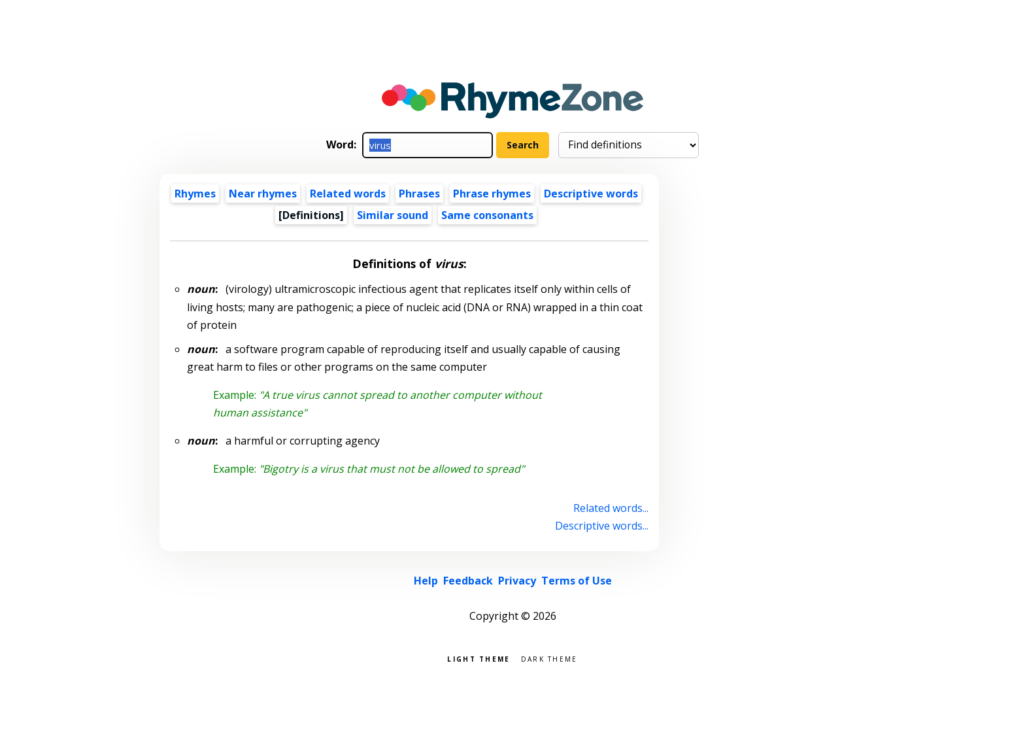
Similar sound (392, 215)
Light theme (478, 658)
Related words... (610, 508)
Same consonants (487, 215)
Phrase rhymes (492, 193)
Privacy (517, 580)
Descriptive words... (601, 525)
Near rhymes (263, 193)
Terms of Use (576, 580)
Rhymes (195, 193)
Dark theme (549, 658)
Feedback (468, 580)
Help (426, 580)
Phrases (419, 193)
